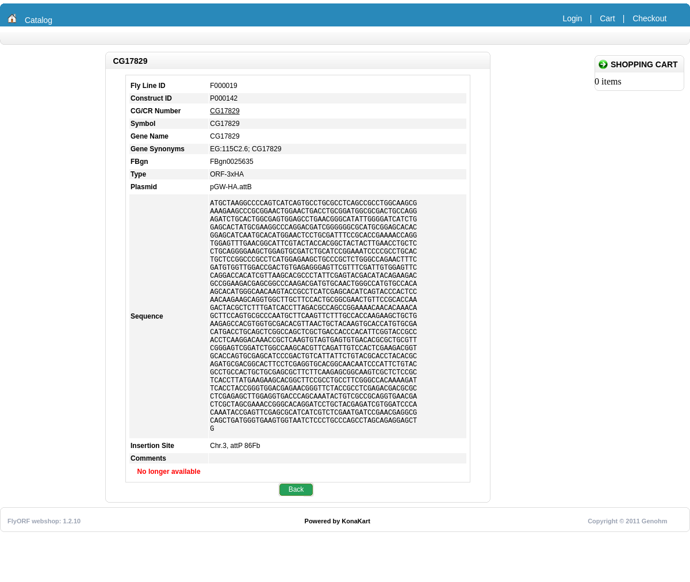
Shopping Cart (644, 64)
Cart (607, 18)
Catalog (38, 20)
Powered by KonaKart (337, 571)
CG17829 (224, 111)
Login (572, 18)
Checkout (649, 18)
